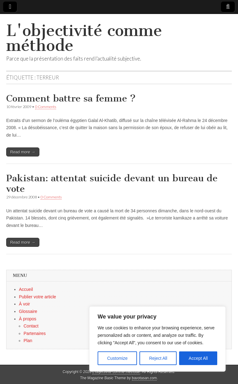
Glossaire (28, 311)
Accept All (198, 358)
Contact (31, 325)
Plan (28, 340)
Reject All (158, 358)
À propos (27, 318)
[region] (157, 339)
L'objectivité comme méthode (84, 38)
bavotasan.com (144, 378)
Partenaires (35, 333)
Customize (117, 358)
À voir (24, 303)
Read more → (22, 152)
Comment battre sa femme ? (71, 98)
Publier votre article (37, 296)
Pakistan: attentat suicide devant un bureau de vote (112, 183)
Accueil (26, 289)
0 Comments (45, 106)
